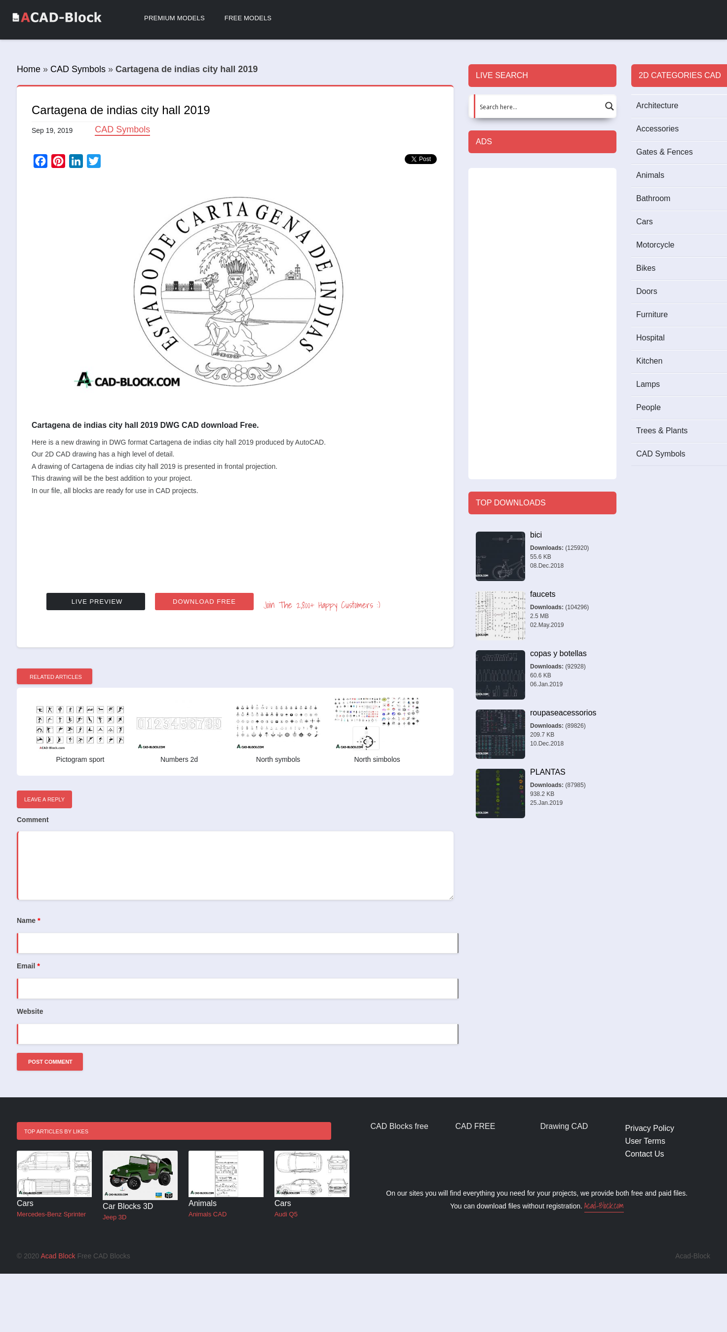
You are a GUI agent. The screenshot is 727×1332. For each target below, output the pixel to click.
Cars (25, 1203)
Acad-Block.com (604, 1205)
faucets (543, 594)
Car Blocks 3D (128, 1206)
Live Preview (97, 601)
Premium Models (174, 18)
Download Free (204, 601)
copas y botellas (558, 653)
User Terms (645, 1141)
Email (28, 965)
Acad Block (57, 1256)
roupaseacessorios (563, 712)
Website (30, 1011)
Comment (33, 820)
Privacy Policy (649, 1128)
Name (28, 920)
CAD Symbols (78, 69)
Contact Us (644, 1154)
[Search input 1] (537, 106)
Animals (203, 1203)
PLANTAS (548, 772)
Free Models (248, 18)
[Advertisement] (235, 541)
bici (536, 535)
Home (28, 69)
